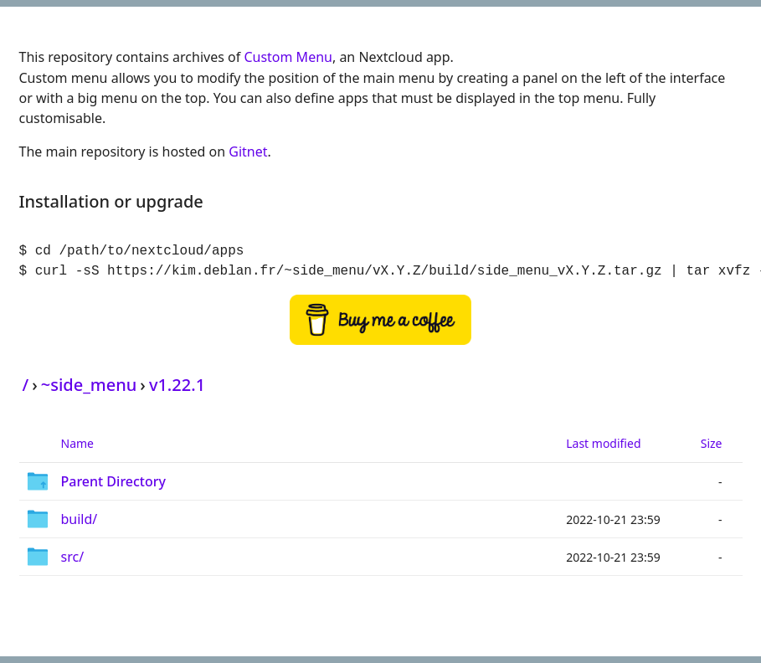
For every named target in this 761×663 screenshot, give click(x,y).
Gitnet (248, 151)
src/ (73, 556)
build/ (79, 519)
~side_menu (89, 384)
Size (711, 443)
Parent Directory (114, 481)
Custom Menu (288, 57)
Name (77, 443)
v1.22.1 (177, 384)
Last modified (603, 443)
